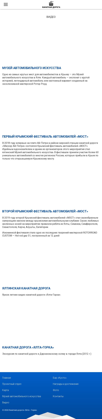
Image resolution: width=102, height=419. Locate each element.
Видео (5, 402)
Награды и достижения (65, 384)
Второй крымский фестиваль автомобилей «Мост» (45, 211)
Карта (5, 390)
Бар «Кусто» (59, 377)
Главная (6, 377)
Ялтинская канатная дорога (26, 288)
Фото (56, 390)
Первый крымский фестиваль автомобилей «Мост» (45, 136)
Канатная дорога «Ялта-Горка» (28, 347)
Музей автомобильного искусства (31, 68)
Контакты (58, 396)
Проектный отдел (11, 384)
